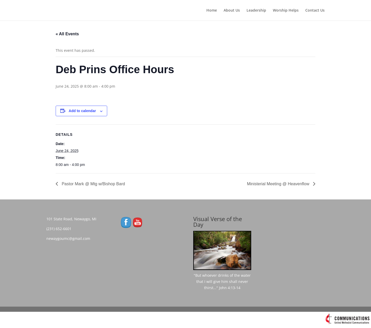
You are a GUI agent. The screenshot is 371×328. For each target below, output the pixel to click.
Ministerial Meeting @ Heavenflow (278, 184)
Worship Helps (286, 11)
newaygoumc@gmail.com (69, 238)
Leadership (256, 11)
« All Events (67, 34)
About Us (232, 11)
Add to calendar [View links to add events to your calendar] (82, 111)
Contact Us (315, 11)
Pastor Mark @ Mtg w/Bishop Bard (93, 184)
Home (211, 11)
